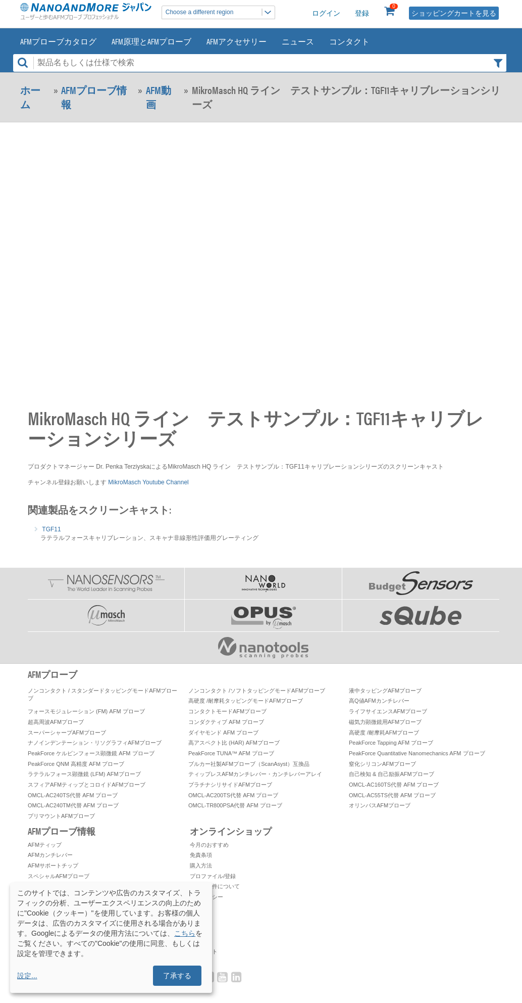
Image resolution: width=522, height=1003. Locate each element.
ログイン (326, 13)
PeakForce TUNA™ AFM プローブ (231, 753)
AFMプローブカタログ (58, 41)
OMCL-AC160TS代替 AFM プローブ (394, 785)
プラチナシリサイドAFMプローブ (230, 785)
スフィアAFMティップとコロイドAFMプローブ (86, 785)
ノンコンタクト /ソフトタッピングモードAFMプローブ (256, 691)
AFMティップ (45, 845)
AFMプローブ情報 (94, 97)
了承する (177, 976)
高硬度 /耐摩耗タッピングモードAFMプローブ (245, 701)
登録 (362, 13)
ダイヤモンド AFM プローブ (223, 733)
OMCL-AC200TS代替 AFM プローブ (233, 795)
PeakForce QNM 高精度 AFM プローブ (76, 764)
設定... (27, 976)
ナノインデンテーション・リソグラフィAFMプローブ (95, 743)
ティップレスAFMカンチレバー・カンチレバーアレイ (255, 774)
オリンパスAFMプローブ (379, 805)
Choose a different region (220, 12)
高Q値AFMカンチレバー (379, 701)
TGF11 (51, 529)
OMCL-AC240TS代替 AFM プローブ (73, 795)
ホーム (30, 97)
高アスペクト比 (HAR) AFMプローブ (234, 743)
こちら (184, 933)
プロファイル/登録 (213, 876)
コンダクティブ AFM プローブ (226, 722)
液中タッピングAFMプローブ (385, 691)
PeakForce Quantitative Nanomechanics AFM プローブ (417, 753)
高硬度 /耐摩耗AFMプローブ (384, 733)
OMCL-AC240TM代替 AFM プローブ (73, 805)
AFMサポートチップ (53, 865)
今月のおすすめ (209, 845)
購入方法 (201, 865)
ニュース (298, 41)
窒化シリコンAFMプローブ (382, 764)
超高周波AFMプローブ (56, 722)
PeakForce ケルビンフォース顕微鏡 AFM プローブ (91, 753)
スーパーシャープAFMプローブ (67, 733)
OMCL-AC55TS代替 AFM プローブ (392, 795)
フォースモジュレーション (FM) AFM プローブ (86, 711)
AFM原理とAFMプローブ (151, 41)
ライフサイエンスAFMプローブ (388, 711)
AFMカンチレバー (50, 855)
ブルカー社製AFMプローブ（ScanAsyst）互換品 (248, 764)
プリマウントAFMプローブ (61, 816)
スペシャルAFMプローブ (58, 876)
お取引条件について (215, 886)
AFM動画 (158, 97)
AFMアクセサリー (236, 41)
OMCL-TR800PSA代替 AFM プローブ (235, 805)
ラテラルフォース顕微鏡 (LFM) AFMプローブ (84, 774)
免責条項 (201, 855)
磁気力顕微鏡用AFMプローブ (385, 722)
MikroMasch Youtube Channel (148, 482)
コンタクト (349, 41)
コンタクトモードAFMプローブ (227, 711)
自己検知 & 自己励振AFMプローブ (391, 774)
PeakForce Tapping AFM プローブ (391, 743)
